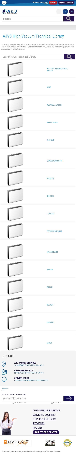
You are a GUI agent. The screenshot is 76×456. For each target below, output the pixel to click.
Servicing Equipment (45, 414)
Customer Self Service (46, 410)
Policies (37, 427)
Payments (38, 423)
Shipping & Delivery (44, 419)
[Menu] (4, 3)
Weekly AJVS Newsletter (20, 403)
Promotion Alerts (56, 403)
